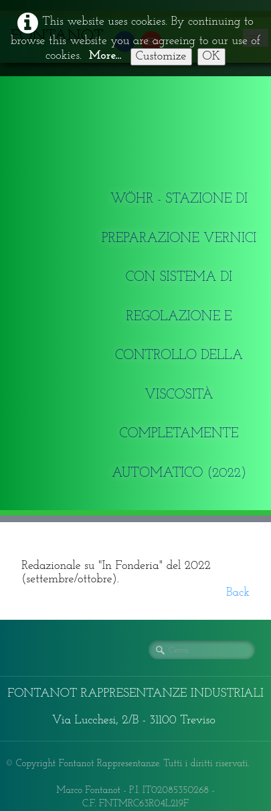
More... (105, 55)
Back (238, 592)
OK (212, 56)
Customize (161, 56)
